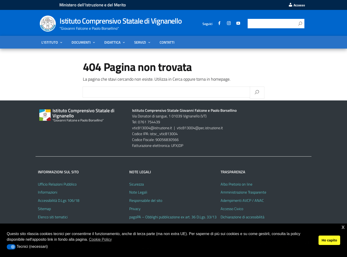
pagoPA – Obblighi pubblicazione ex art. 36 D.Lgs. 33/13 (173, 217)
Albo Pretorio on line (236, 184)
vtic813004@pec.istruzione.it (200, 128)
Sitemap (44, 208)
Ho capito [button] (329, 240)
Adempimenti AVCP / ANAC (242, 200)
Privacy (135, 208)
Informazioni (47, 192)
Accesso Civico (232, 208)
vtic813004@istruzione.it (152, 128)
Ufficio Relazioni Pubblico (57, 184)
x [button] (343, 227)
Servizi (140, 42)
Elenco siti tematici (53, 217)
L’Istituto (49, 42)
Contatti (167, 42)
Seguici (207, 23)
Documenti (81, 42)
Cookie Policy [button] (100, 239)
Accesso (296, 5)
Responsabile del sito (145, 200)
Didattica (112, 42)
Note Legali (138, 192)
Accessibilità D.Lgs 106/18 (58, 200)
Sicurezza (136, 184)
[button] (11, 246)
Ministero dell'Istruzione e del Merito (92, 5)
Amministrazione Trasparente (243, 192)
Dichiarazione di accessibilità (242, 217)
